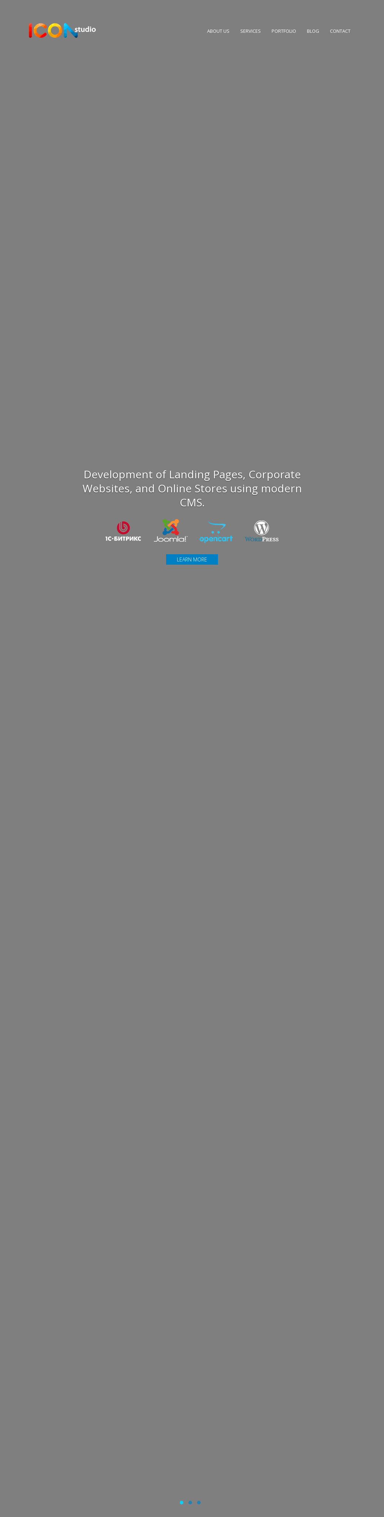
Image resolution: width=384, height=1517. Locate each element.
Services (248, 35)
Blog (310, 35)
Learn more (192, 559)
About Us (215, 35)
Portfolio (281, 35)
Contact (337, 35)
